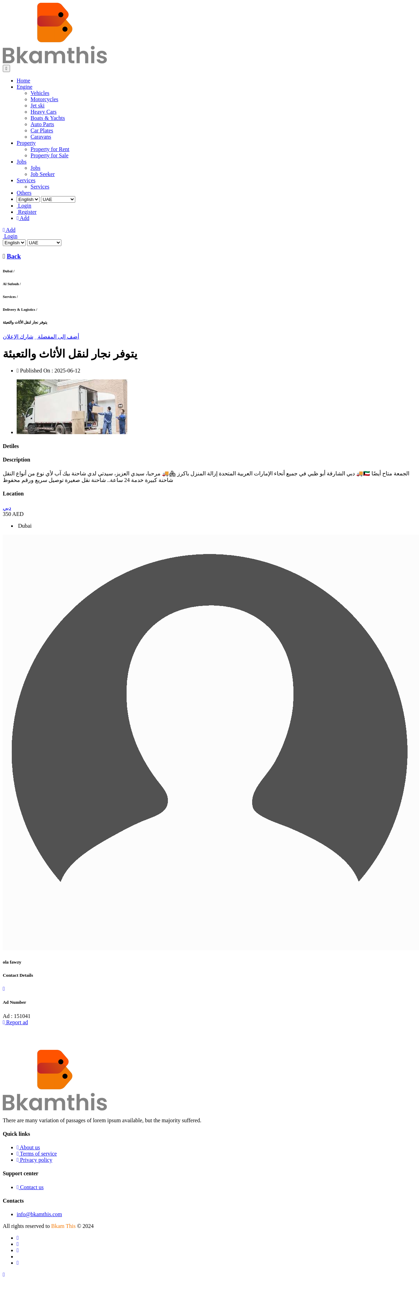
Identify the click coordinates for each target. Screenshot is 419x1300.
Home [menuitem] (23, 81)
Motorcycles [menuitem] (44, 99)
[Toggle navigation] (6, 68)
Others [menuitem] (24, 193)
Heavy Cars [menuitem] (44, 112)
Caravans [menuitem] (41, 137)
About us (28, 1147)
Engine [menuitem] (24, 87)
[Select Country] (58, 199)
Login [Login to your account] (10, 236)
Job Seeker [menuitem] (43, 174)
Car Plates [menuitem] (42, 130)
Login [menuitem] (24, 206)
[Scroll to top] (4, 1274)
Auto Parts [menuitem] (42, 124)
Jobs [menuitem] (21, 162)
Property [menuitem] (26, 143)
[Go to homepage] (55, 61)
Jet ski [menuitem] (37, 105)
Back (14, 256)
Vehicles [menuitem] (40, 93)
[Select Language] (28, 199)
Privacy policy (34, 1160)
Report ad (15, 1022)
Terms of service (37, 1154)
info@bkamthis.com (39, 1214)
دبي (7, 508)
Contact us (30, 1187)
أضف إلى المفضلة (57, 337)
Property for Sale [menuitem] (49, 155)
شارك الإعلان (18, 337)
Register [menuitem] (26, 212)
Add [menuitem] (23, 218)
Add (9, 230)
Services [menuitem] (26, 180)
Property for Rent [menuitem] (50, 149)
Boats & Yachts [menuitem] (48, 118)
